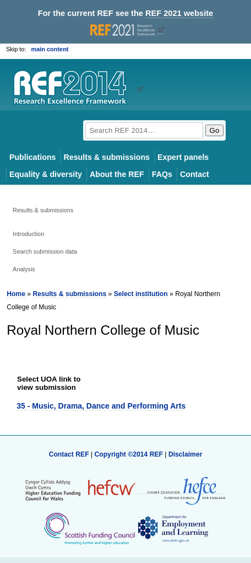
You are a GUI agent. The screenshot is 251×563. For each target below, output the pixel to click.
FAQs (162, 174)
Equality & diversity (45, 174)
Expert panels (183, 157)
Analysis (24, 269)
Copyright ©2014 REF (129, 454)
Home (16, 294)
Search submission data (45, 251)
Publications (32, 157)
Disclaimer (185, 454)
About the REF (117, 174)
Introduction (28, 233)
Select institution (141, 294)
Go (215, 130)
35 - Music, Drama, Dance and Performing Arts (101, 405)
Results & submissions (107, 157)
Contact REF (69, 454)
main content (49, 49)
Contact (194, 174)
